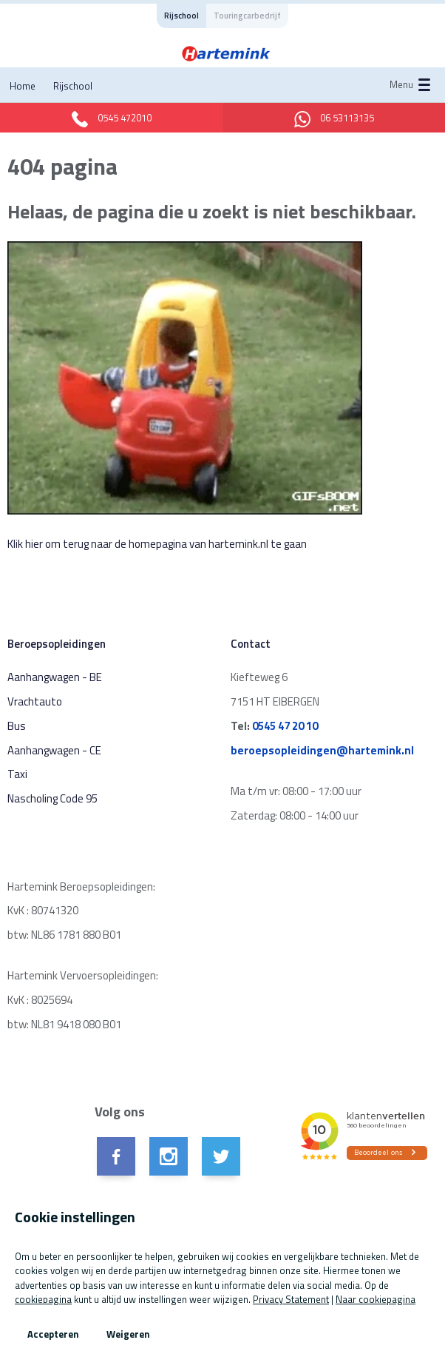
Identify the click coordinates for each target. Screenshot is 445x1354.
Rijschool (72, 85)
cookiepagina (43, 1299)
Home (22, 85)
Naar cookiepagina (375, 1299)
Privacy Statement (291, 1299)
